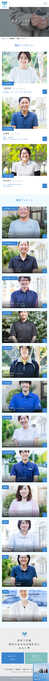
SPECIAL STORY (36, 658)
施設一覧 (26, 669)
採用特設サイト (37, 675)
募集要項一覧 (37, 679)
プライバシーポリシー (30, 672)
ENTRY (13, 658)
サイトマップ (17, 672)
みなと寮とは (9, 669)
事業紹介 (18, 669)
